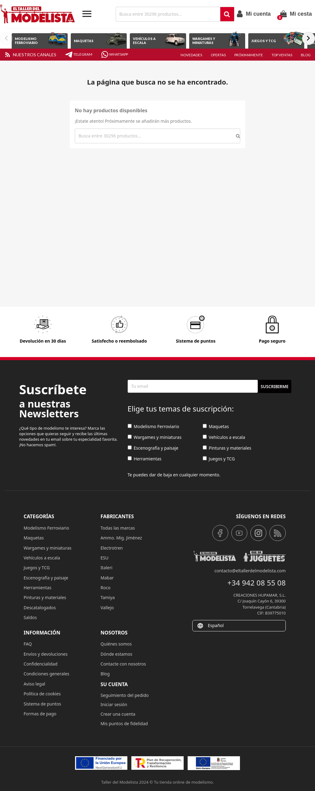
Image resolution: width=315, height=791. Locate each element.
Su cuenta (114, 684)
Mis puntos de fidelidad (124, 723)
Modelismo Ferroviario (153, 426)
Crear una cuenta (118, 714)
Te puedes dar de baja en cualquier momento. (174, 475)
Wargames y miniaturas (154, 437)
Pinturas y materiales (227, 448)
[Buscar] (168, 14)
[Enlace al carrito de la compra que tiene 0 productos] (296, 14)
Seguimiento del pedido (125, 695)
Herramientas (144, 459)
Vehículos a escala (224, 437)
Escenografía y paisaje (153, 448)
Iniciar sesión (114, 704)
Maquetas (216, 426)
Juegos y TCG (219, 459)
